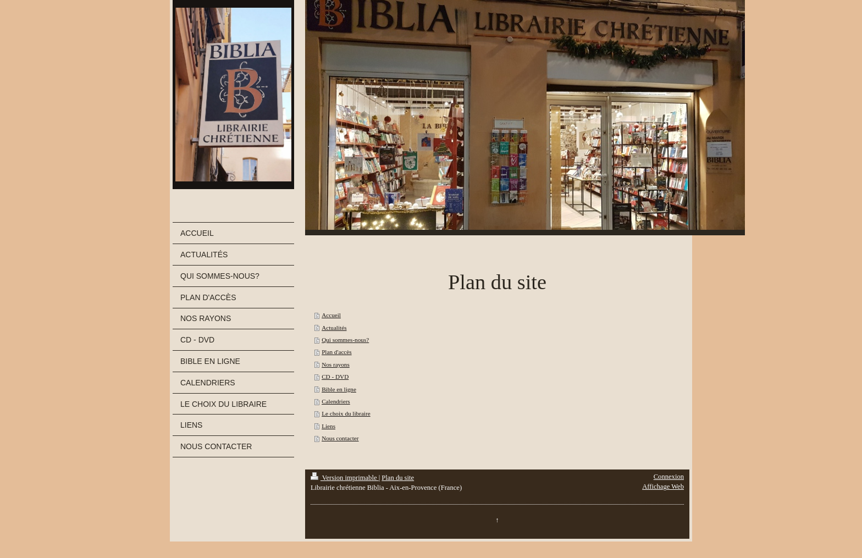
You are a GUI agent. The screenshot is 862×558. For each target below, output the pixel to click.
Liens (328, 426)
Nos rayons (336, 364)
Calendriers (336, 401)
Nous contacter (340, 438)
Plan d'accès (337, 352)
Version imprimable (345, 478)
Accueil (331, 315)
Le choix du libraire (346, 413)
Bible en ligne (339, 389)
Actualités (334, 327)
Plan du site (398, 478)
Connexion (669, 476)
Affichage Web (663, 486)
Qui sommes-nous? (345, 339)
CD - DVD (335, 376)
